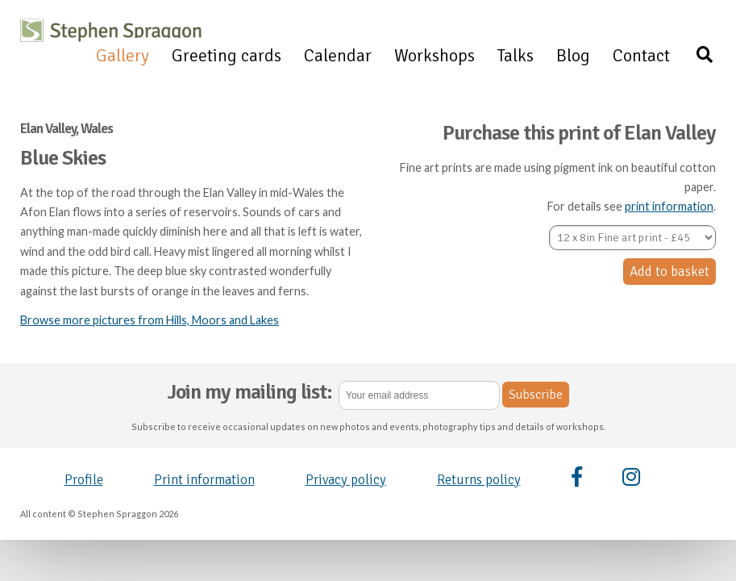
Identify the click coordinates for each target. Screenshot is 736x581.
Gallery (122, 55)
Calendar (338, 55)
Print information (204, 479)
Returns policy (479, 479)
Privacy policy (346, 479)
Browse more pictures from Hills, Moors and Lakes (149, 320)
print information (669, 206)
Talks (515, 55)
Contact (641, 55)
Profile (83, 479)
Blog (573, 55)
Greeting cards (226, 55)
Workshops (434, 55)
